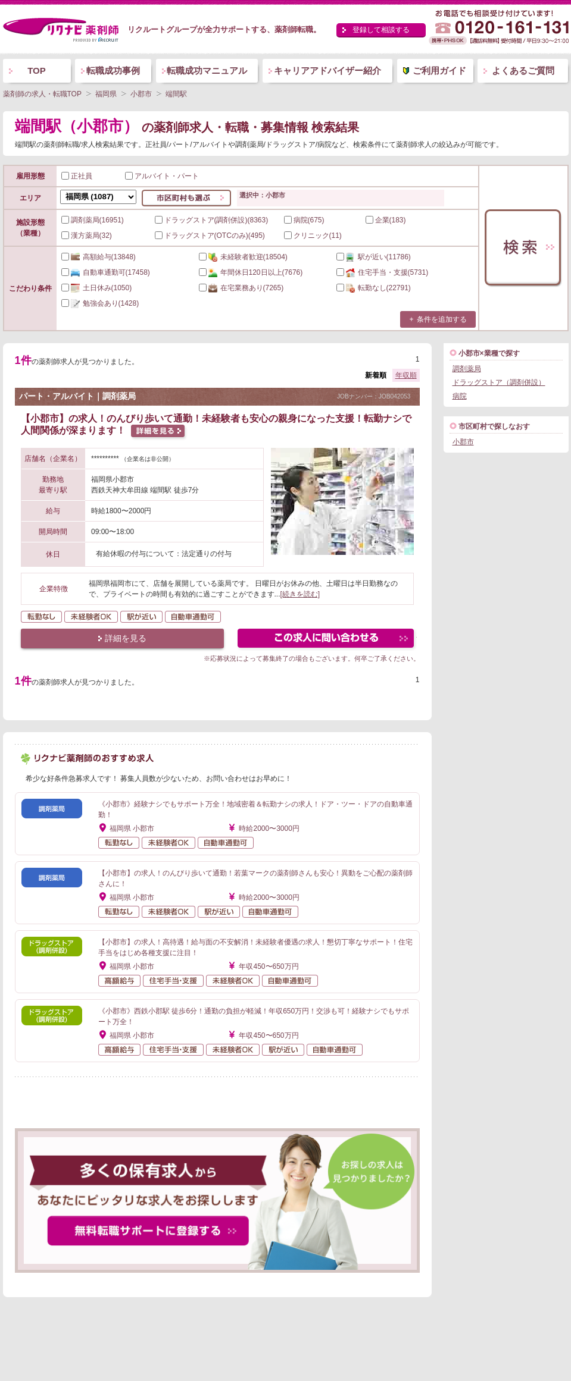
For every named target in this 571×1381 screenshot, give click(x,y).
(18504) (243, 257)
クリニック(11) (313, 235)
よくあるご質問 (523, 70)
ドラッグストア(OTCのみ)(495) (210, 235)
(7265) (241, 288)
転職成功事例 (113, 70)
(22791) (373, 288)
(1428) (100, 303)
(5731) (382, 272)
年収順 (406, 375)
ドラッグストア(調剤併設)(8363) (212, 220)
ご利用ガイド (439, 70)
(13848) (98, 257)
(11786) (373, 257)
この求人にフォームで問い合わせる (326, 640)
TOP (36, 70)
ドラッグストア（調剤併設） (499, 382)
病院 (460, 396)
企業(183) (386, 220)
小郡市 (463, 442)
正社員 (76, 176)
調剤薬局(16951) (92, 220)
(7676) (251, 272)
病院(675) (304, 220)
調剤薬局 (467, 369)
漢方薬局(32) (86, 235)
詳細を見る (125, 638)
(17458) (105, 272)
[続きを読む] (300, 594)
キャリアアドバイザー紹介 (327, 70)
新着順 (375, 375)
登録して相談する (381, 30)
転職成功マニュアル (207, 70)
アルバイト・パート (162, 176)
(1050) (96, 288)
